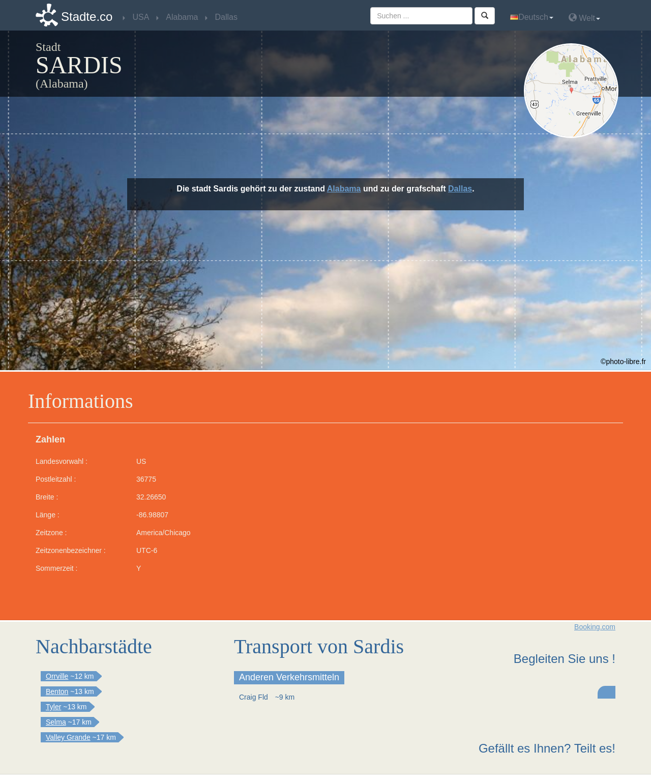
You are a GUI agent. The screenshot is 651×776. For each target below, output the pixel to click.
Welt (584, 17)
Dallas (460, 188)
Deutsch (531, 17)
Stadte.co (86, 16)
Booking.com (594, 627)
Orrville (57, 676)
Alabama (344, 188)
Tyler (53, 707)
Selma (56, 722)
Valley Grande (68, 737)
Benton (57, 691)
